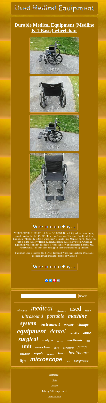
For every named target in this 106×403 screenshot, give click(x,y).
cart (68, 361)
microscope (46, 359)
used (75, 308)
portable (55, 316)
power (69, 324)
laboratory (61, 311)
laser (61, 353)
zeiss (87, 332)
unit (26, 346)
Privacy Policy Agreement (54, 391)
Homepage (54, 374)
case (56, 347)
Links (54, 380)
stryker (60, 341)
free (88, 340)
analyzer (47, 340)
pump (82, 346)
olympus (22, 310)
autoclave (42, 347)
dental (58, 331)
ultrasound (32, 316)
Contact (54, 385)
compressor (81, 360)
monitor (74, 333)
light (23, 360)
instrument (50, 324)
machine (77, 316)
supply (38, 353)
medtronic (75, 340)
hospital (50, 354)
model (88, 310)
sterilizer (25, 353)
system (28, 323)
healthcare (79, 352)
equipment (31, 331)
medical (42, 308)
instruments (68, 347)
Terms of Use (54, 396)
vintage (83, 325)
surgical (28, 339)
